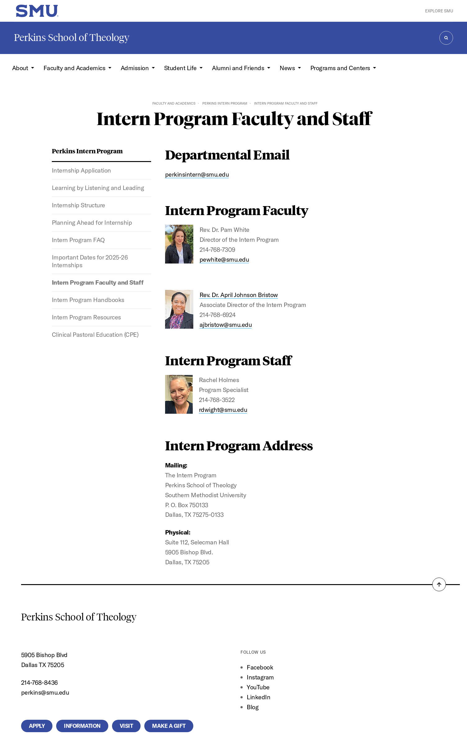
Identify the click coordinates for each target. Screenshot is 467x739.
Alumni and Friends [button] (239, 68)
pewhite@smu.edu (224, 259)
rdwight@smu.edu (223, 409)
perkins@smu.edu (45, 692)
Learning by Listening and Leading (98, 188)
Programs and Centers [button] (341, 68)
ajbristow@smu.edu (226, 324)
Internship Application (81, 170)
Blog (252, 707)
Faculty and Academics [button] (75, 68)
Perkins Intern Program (224, 103)
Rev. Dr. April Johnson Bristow (239, 295)
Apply (37, 726)
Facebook (260, 667)
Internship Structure (78, 205)
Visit (126, 726)
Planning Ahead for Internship (92, 222)
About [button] (20, 68)
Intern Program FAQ (78, 240)
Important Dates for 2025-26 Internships (90, 261)
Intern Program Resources (86, 317)
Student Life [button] (181, 68)
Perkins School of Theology (71, 37)
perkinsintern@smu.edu (197, 174)
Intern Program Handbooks (88, 300)
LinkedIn (258, 697)
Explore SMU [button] (439, 10)
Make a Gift (169, 726)
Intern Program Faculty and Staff (98, 282)
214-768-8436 (39, 682)
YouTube (258, 687)
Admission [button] (135, 68)
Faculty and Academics (173, 103)
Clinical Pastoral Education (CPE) (95, 334)
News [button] (288, 68)
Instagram (260, 677)
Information (82, 726)
